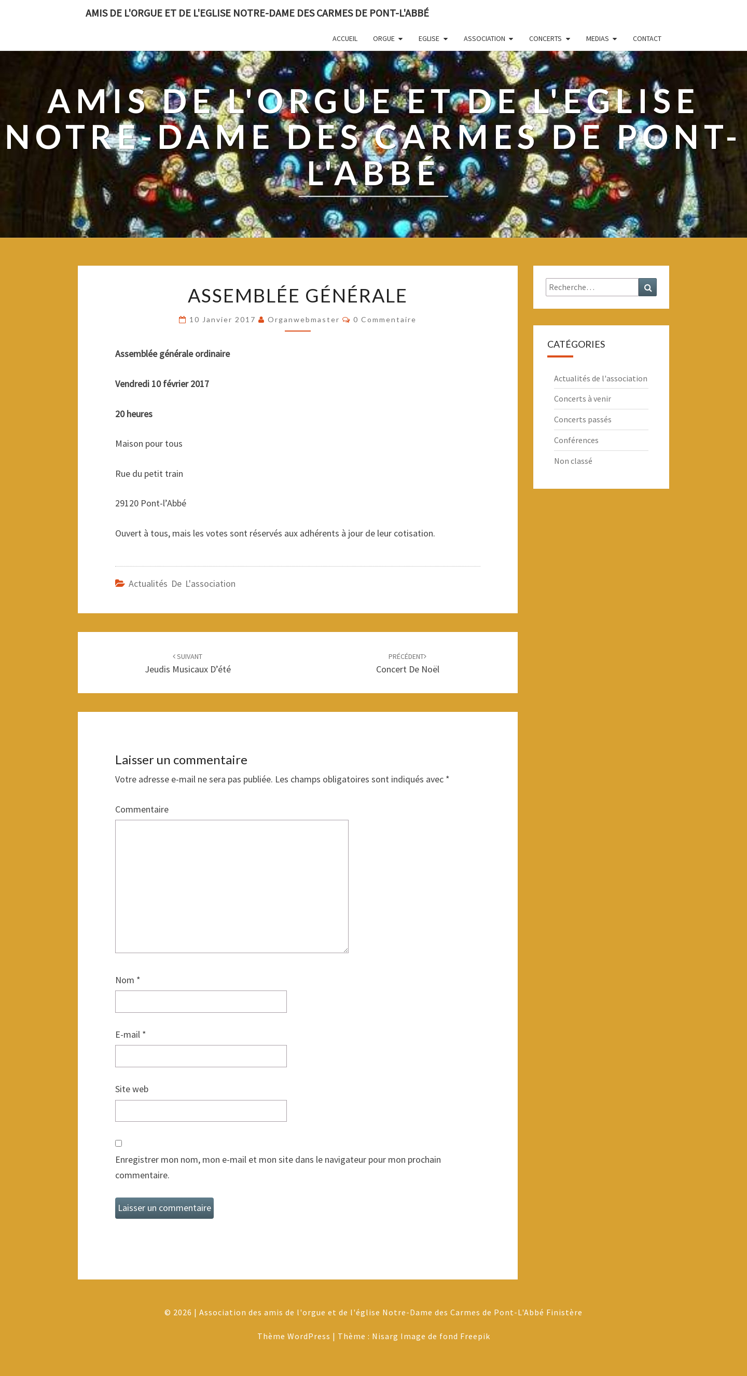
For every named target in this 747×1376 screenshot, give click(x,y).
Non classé (573, 461)
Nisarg (385, 1336)
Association (484, 38)
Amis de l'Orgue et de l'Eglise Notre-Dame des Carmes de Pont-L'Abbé (257, 12)
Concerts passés (583, 419)
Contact (647, 38)
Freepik (475, 1336)
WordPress (308, 1336)
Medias (597, 38)
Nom (128, 980)
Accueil (345, 38)
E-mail (130, 1034)
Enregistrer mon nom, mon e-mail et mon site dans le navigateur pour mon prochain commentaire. (278, 1167)
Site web (131, 1089)
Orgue (384, 38)
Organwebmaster (304, 319)
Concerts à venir (582, 398)
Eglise (429, 38)
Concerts (545, 38)
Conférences (576, 440)
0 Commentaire (385, 319)
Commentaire (142, 809)
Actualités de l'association (182, 583)
